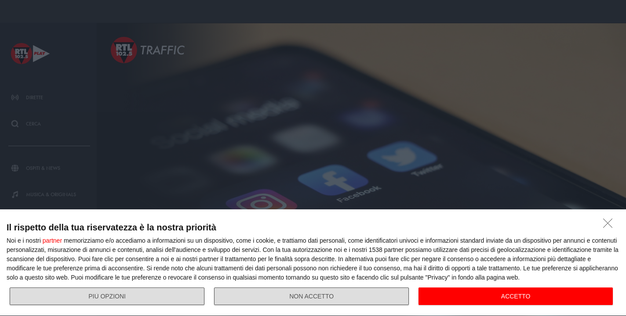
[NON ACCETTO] (610, 226)
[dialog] (313, 263)
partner (52, 240)
